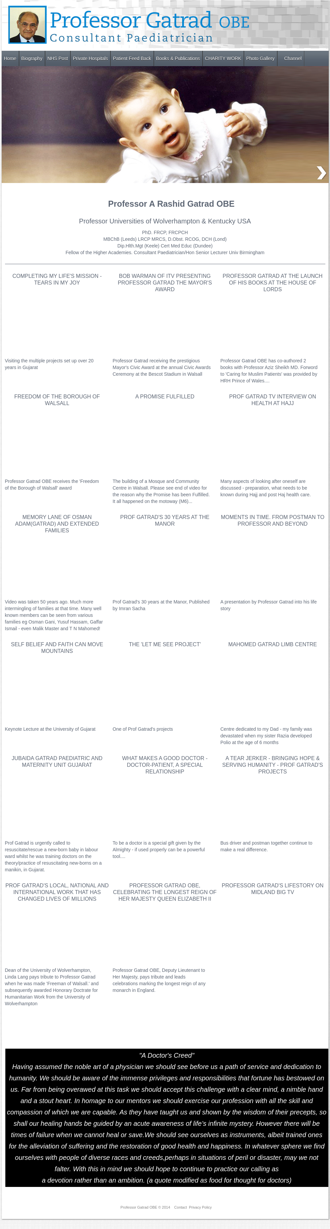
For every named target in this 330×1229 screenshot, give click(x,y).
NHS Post (57, 58)
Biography (31, 58)
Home (10, 58)
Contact (180, 1207)
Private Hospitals (90, 58)
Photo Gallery (260, 58)
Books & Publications (178, 58)
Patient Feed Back (132, 58)
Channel (293, 58)
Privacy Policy (200, 1207)
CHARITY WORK (223, 58)
